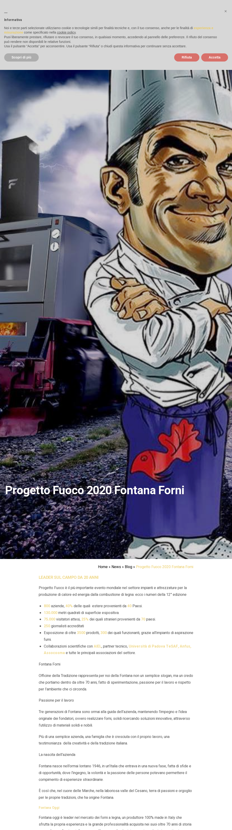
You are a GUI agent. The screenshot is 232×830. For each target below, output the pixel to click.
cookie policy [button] (66, 32)
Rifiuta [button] (187, 57)
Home (103, 567)
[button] (225, 11)
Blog (128, 567)
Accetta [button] (215, 57)
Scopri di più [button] (21, 57)
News (116, 567)
